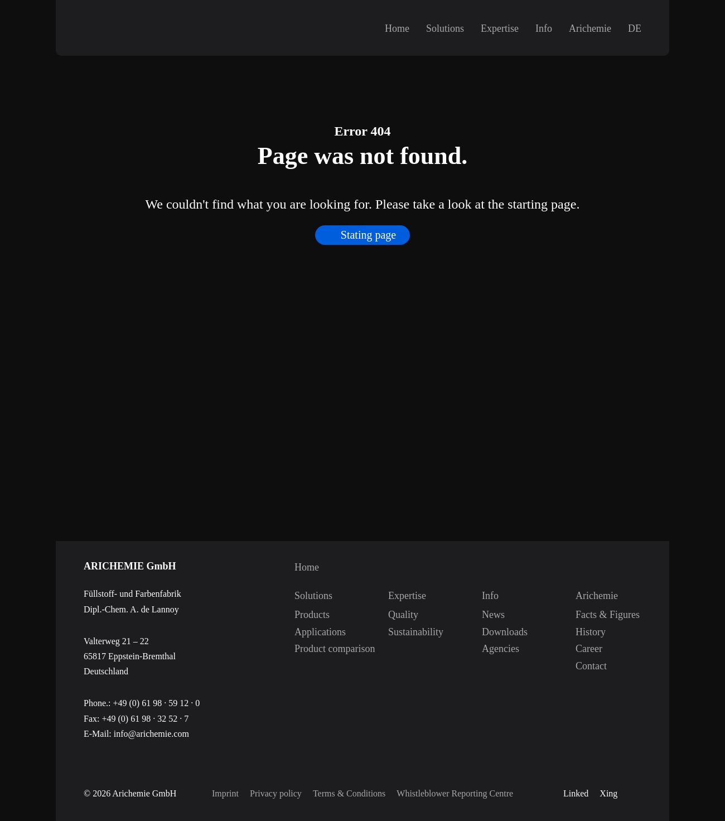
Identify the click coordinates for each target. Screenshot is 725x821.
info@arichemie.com (151, 733)
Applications (306, 632)
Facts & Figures (587, 614)
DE (634, 28)
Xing (608, 793)
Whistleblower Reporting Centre (455, 793)
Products (306, 614)
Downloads (493, 632)
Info (543, 28)
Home (397, 28)
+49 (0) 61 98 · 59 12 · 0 (156, 703)
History (587, 632)
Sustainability (400, 632)
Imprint (225, 793)
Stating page (368, 242)
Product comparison (306, 648)
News (493, 614)
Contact (587, 666)
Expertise (500, 28)
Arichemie (590, 28)
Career (587, 648)
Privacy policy (276, 793)
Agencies (493, 648)
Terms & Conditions (349, 793)
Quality (400, 614)
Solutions (445, 28)
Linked (575, 793)
